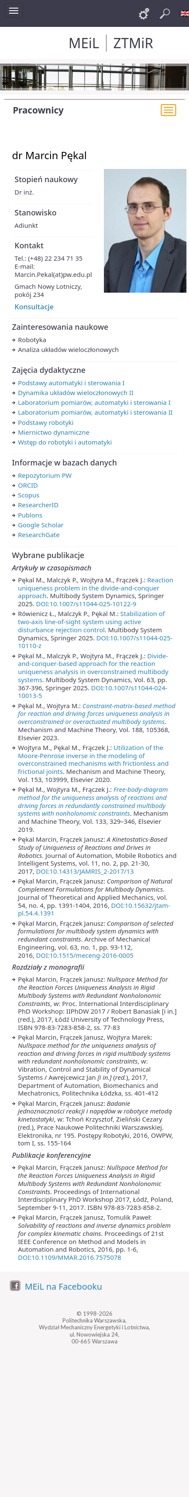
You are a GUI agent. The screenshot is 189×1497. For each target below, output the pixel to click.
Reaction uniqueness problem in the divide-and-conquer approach (95, 588)
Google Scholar (41, 524)
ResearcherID (38, 504)
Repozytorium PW (44, 475)
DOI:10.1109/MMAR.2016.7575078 (69, 1257)
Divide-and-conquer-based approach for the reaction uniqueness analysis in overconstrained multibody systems (93, 667)
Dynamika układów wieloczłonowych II (75, 392)
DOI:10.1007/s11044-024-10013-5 (92, 691)
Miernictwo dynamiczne (53, 432)
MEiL (83, 43)
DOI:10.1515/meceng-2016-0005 (84, 955)
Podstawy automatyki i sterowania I (71, 382)
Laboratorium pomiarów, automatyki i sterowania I (94, 402)
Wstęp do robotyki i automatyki (65, 442)
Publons (30, 515)
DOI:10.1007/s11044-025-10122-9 (86, 603)
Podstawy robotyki (46, 422)
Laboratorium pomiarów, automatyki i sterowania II (95, 412)
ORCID (28, 485)
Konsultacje (34, 306)
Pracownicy (38, 110)
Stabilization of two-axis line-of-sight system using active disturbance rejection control (91, 621)
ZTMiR (133, 43)
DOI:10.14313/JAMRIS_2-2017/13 (85, 871)
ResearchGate (38, 534)
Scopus (28, 495)
